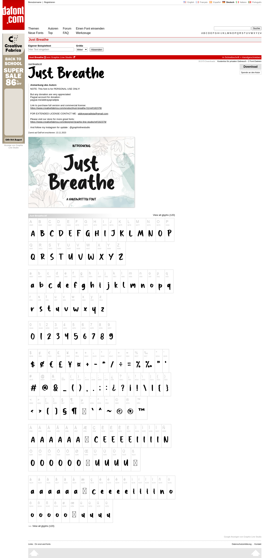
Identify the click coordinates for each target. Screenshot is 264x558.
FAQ (66, 32)
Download (250, 66)
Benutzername (34, 2)
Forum (67, 28)
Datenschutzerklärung (242, 544)
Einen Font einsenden (90, 28)
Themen (33, 28)
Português (254, 2)
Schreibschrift (232, 57)
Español (215, 2)
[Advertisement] (95, 16)
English (189, 2)
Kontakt (257, 544)
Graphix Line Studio (61, 57)
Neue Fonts (35, 32)
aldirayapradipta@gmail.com (93, 113)
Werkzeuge (83, 32)
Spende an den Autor (250, 72)
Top (50, 32)
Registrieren (49, 2)
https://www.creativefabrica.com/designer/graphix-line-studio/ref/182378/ (68, 121)
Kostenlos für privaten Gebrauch (231, 61)
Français (201, 2)
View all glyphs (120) (164, 215)
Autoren (53, 28)
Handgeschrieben (251, 57)
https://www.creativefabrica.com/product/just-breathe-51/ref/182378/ (66, 108)
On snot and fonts (43, 544)
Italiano (241, 2)
